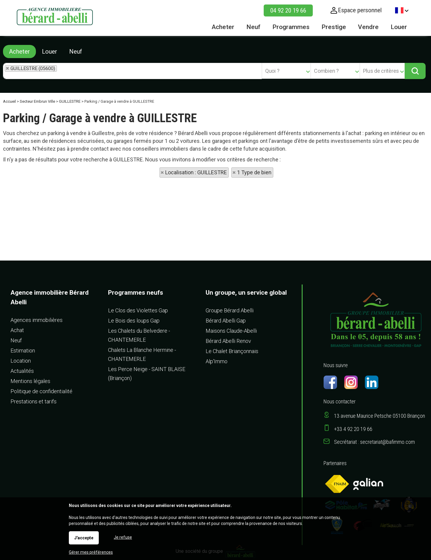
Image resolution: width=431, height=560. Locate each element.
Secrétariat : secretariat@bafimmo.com (374, 442)
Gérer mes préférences (91, 552)
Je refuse (123, 537)
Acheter (19, 51)
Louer (49, 51)
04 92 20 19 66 (288, 10)
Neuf (75, 51)
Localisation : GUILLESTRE (196, 172)
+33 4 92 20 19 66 (353, 429)
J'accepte (83, 537)
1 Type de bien (254, 172)
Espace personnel (360, 10)
